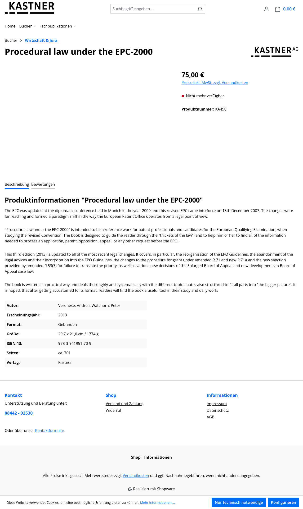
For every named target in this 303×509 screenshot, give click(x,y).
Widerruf (113, 410)
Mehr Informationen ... (157, 502)
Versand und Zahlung (124, 403)
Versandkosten (136, 475)
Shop (111, 395)
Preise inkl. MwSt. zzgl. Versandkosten (215, 82)
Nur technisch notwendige (239, 502)
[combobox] (152, 9)
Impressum (217, 403)
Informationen (222, 395)
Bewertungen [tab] (43, 184)
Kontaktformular (49, 430)
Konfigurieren (283, 502)
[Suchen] (199, 9)
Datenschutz (218, 410)
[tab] (17, 184)
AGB (210, 417)
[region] (88, 121)
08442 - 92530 (19, 413)
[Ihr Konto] (266, 9)
